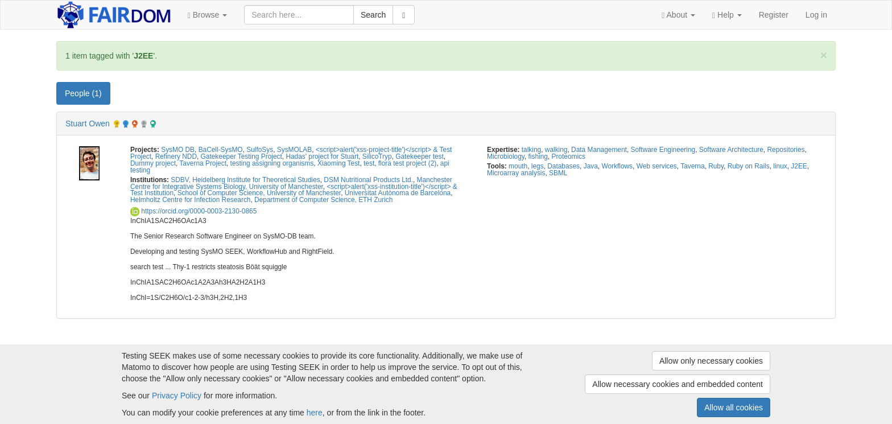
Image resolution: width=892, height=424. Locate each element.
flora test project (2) (407, 163)
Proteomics (568, 156)
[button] (207, 15)
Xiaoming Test (338, 163)
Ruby (716, 166)
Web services (657, 166)
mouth (518, 166)
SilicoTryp (377, 156)
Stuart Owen (87, 123)
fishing (537, 156)
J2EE (799, 166)
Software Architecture (731, 150)
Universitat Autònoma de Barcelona (398, 193)
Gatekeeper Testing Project (241, 156)
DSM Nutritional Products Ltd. (368, 180)
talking (531, 150)
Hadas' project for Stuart (322, 156)
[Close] (823, 55)
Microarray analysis (516, 173)
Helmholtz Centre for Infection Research (190, 200)
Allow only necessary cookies (711, 360)
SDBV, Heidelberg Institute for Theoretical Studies (245, 180)
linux (780, 166)
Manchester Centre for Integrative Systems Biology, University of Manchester (291, 183)
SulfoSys (259, 150)
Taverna (692, 166)
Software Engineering (663, 150)
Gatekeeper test (419, 156)
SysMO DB (178, 150)
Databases (563, 166)
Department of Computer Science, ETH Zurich (323, 200)
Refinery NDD (176, 156)
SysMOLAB (294, 150)
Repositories (785, 150)
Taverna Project (202, 163)
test (369, 163)
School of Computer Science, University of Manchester (259, 193)
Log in (816, 14)
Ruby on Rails (749, 166)
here (315, 412)
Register (773, 14)
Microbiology (506, 156)
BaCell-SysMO (221, 150)
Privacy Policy (176, 395)
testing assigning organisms (272, 163)
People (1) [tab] (83, 93)
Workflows (617, 166)
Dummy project (153, 163)
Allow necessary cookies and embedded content (677, 384)
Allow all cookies (733, 407)
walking (556, 150)
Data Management (599, 150)
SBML (558, 173)
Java (591, 166)
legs (537, 166)
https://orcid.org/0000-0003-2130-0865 (193, 211)
